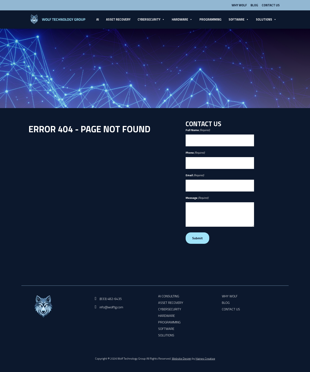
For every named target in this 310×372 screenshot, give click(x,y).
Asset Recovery (118, 19)
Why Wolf (239, 5)
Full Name (198, 130)
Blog (254, 5)
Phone (195, 152)
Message (197, 198)
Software (239, 19)
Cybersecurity (151, 19)
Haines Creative (205, 358)
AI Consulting (168, 296)
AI (97, 19)
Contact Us (271, 5)
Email (195, 175)
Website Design (181, 358)
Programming (210, 19)
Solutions (266, 19)
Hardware (182, 19)
